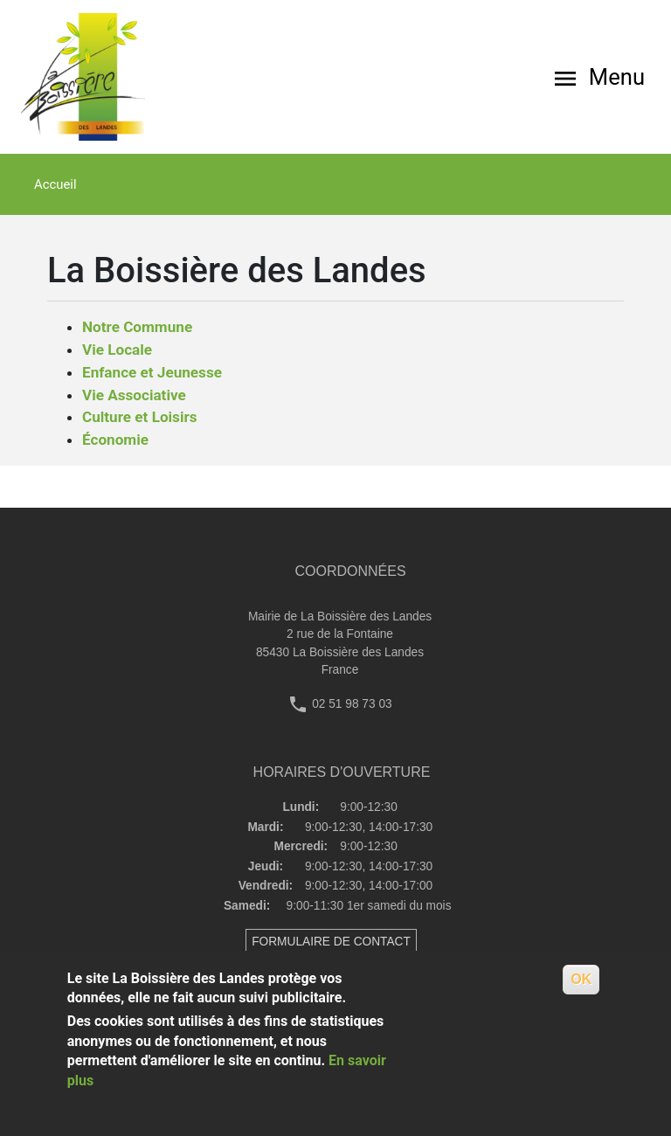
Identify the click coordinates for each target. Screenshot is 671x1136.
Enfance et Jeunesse (152, 372)
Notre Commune (137, 327)
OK (581, 979)
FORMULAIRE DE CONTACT (331, 941)
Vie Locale (117, 349)
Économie (115, 439)
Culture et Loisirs (139, 417)
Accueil (55, 184)
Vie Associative (134, 395)
